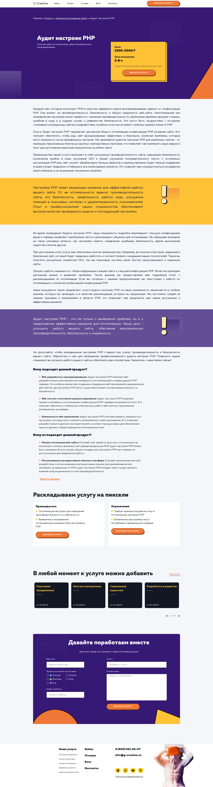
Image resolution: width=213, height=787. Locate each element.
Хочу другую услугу (127, 531)
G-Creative (40, 3)
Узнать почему (50, 479)
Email (71, 679)
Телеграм (55, 675)
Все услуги (175, 574)
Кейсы (57, 4)
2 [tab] (173, 617)
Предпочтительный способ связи (61, 671)
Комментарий (113, 671)
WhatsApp (56, 679)
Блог (98, 4)
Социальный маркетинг (68, 763)
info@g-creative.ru (128, 755)
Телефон (73, 675)
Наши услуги (67, 749)
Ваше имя (50, 659)
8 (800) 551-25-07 (128, 749)
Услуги (70, 4)
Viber (53, 683)
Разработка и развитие (67, 768)
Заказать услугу (163, 3)
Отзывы (85, 4)
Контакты (113, 4)
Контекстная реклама (67, 759)
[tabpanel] (51, 595)
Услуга (110, 659)
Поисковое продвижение (68, 755)
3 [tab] (176, 617)
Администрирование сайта (69, 772)
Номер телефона (54, 689)
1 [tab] (170, 617)
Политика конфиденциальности (129, 777)
